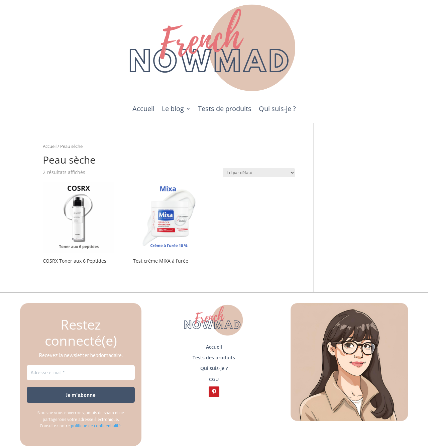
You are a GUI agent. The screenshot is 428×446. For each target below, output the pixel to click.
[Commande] (259, 172)
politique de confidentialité (96, 426)
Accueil (143, 108)
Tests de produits (224, 108)
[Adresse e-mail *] (81, 372)
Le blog (173, 108)
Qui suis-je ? (277, 108)
